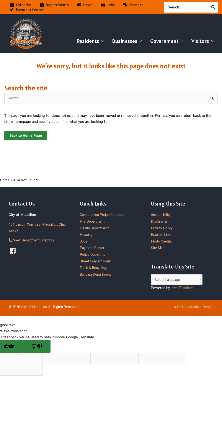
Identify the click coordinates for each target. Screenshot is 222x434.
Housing (86, 235)
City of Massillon (34, 307)
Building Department (96, 274)
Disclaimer (159, 221)
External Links (162, 235)
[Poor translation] (37, 347)
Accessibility (161, 215)
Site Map (158, 248)
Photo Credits (162, 241)
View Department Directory (33, 240)
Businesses (120, 41)
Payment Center (93, 248)
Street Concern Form (97, 261)
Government (162, 41)
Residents (82, 41)
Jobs (84, 241)
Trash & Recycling (94, 268)
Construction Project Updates (104, 215)
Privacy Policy (162, 228)
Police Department (95, 254)
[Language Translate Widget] (178, 280)
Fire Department (93, 221)
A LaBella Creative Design (193, 307)
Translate (182, 288)
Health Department (95, 228)
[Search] (213, 7)
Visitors (199, 41)
